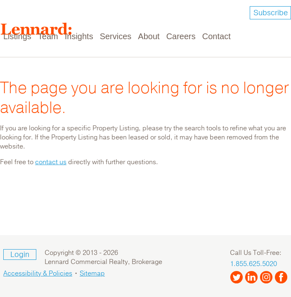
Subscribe (270, 13)
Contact (216, 36)
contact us (50, 162)
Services (116, 36)
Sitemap (92, 273)
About (148, 36)
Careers (181, 36)
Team (48, 36)
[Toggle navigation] (279, 31)
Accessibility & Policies (37, 273)
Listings (17, 36)
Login (19, 254)
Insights (79, 36)
